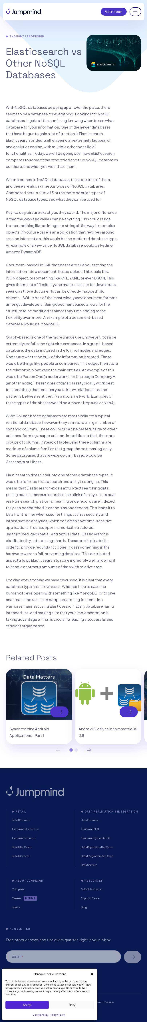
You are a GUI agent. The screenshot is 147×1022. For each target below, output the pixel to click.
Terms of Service (103, 1002)
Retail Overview (21, 820)
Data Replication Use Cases (97, 847)
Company (18, 889)
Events (16, 907)
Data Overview (89, 820)
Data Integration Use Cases (97, 856)
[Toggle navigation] (135, 11)
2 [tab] (76, 750)
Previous (58, 750)
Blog (84, 907)
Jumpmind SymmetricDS (95, 838)
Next (88, 750)
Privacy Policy (57, 1014)
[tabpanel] (39, 706)
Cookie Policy (40, 1014)
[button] (92, 974)
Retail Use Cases (22, 847)
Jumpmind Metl (90, 829)
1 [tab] (71, 750)
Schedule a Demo (91, 889)
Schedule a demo (132, 957)
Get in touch (113, 11)
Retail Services (20, 856)
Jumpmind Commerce (25, 829)
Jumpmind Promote (24, 838)
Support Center (90, 898)
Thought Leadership (26, 36)
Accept (27, 1005)
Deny (72, 1005)
